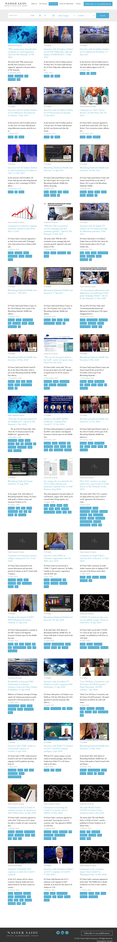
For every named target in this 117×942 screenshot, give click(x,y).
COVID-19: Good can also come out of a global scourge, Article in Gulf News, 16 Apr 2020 (92, 621)
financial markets (103, 253)
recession (103, 577)
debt (26, 770)
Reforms (17, 385)
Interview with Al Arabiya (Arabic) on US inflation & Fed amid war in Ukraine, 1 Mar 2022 (21, 114)
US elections (83, 388)
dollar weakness (99, 381)
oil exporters (12, 447)
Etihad (65, 505)
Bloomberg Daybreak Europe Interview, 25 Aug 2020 (21, 482)
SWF (81, 715)
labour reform (48, 446)
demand (27, 440)
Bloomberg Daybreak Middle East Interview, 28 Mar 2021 (93, 169)
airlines (46, 505)
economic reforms (92, 320)
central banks (12, 770)
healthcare (83, 647)
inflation (57, 76)
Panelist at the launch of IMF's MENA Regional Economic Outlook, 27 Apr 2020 (21, 620)
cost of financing (29, 832)
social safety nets (85, 525)
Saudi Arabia (11, 79)
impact (31, 770)
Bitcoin (46, 192)
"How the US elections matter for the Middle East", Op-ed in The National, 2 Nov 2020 (21, 422)
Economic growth (62, 893)
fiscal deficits (63, 832)
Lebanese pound (12, 256)
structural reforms (49, 512)
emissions (89, 644)
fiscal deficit (11, 583)
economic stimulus (20, 897)
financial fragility (27, 320)
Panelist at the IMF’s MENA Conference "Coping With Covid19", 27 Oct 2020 (56, 422)
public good (104, 647)
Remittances (83, 897)
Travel (64, 512)
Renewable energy (85, 326)
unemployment (58, 450)
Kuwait (10, 900)
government (18, 253)
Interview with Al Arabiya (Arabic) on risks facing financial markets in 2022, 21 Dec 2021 (22, 170)
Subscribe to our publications (98, 4)
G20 (64, 708)
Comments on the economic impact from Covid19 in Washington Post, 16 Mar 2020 (93, 872)
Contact (78, 4)
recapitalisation (29, 709)
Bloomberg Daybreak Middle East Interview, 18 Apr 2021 (57, 169)
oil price (63, 446)
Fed (52, 76)
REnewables (52, 385)
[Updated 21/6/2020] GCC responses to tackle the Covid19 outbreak (21, 872)
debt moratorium (56, 708)
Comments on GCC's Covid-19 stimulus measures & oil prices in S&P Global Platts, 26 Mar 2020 (22, 810)
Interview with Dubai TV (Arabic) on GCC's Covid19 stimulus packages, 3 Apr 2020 (57, 748)
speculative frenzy (49, 323)
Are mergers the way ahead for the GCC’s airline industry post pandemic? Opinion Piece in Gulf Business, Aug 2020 (57, 485)
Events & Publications (66, 4)
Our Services (43, 4)
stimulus (53, 195)
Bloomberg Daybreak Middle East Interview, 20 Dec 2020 (21, 358)
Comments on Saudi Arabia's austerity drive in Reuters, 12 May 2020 (92, 558)
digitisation (95, 511)
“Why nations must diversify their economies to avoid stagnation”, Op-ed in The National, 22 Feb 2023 (20, 53)
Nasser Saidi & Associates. (89, 938)
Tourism (59, 512)
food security (98, 644)
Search (102, 15)
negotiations (63, 583)
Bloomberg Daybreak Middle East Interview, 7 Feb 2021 (21, 291)
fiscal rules (83, 515)
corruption (47, 443)
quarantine (28, 900)
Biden (81, 253)
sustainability (83, 259)
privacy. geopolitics (93, 647)
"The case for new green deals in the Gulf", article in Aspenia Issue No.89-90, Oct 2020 (58, 360)
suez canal (90, 195)
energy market (103, 320)
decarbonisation (64, 381)
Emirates (59, 505)
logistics (53, 253)
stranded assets (62, 385)
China (59, 192)
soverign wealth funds (19, 647)
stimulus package (103, 712)
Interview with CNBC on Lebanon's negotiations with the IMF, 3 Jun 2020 (58, 558)
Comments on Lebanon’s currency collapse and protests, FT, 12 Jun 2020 (21, 558)
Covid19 (10, 76)
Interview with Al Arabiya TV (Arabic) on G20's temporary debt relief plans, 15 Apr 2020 (57, 684)
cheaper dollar (12, 440)
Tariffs (10, 450)
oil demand (92, 835)
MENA (56, 446)
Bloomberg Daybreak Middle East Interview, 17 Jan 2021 (57, 291)
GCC (26, 76)
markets (46, 195)
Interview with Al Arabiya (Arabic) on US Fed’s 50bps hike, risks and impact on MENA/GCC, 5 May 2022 (58, 53)
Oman (16, 900)
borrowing (11, 832)
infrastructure (90, 256)
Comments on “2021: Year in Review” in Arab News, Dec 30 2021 (93, 113)
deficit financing (84, 511)
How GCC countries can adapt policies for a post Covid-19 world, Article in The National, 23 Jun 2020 (93, 485)
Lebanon (21, 256)
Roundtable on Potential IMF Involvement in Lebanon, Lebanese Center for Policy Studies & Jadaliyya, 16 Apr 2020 (22, 685)
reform (10, 712)
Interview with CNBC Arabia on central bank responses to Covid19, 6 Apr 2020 (22, 748)
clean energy (47, 381)
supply (30, 447)
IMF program (12, 709)
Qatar (21, 900)
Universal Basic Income (14, 777)
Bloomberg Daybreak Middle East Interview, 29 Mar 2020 (93, 747)
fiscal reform (103, 511)
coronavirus (19, 832)
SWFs (46, 450)
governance (62, 443)
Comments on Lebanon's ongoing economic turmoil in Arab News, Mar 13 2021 (21, 229)
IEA (22, 444)
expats (89, 577)
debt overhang (19, 835)
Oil (35, 444)
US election (68, 450)
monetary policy (100, 518)
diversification (19, 76)
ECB (20, 511)
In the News (53, 4)
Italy (9, 323)
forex (18, 583)
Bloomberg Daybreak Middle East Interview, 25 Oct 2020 (93, 420)
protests (103, 893)
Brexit (53, 320)
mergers (57, 509)
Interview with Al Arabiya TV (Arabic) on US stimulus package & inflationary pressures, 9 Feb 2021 (94, 230)
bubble (87, 253)
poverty (10, 259)
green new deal (98, 515)
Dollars (26, 580)
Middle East (96, 137)
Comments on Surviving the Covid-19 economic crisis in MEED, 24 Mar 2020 (56, 810)
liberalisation (92, 323)
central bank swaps (85, 508)
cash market (11, 580)
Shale (54, 838)
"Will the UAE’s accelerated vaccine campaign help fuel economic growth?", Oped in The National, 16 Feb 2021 (58, 230)
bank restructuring (13, 706)
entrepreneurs (100, 708)
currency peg (90, 708)
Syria (16, 586)
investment (83, 323)
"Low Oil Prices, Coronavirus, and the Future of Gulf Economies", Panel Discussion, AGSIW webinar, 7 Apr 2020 (93, 685)
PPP (34, 644)
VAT (90, 580)
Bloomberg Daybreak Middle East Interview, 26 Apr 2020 (57, 618)
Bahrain (10, 893)
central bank (18, 893)
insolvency (83, 518)
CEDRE (23, 706)
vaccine (46, 256)
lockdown (29, 256)
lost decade (54, 583)
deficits (27, 835)
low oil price (96, 832)
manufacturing (62, 253)
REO (69, 446)
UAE (18, 79)
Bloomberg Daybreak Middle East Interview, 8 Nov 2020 (93, 358)
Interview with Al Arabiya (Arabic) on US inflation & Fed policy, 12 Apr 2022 (93, 52)
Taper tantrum (12, 326)
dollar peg (11, 444)
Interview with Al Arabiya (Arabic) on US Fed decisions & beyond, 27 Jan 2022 (58, 113)
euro (25, 511)
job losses (95, 577)
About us (34, 4)
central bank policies (58, 644)
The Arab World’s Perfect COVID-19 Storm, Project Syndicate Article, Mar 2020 (92, 810)
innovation (88, 712)
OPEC (99, 835)
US (58, 195)
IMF (81, 385)
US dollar (65, 647)
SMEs (94, 712)
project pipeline (48, 835)
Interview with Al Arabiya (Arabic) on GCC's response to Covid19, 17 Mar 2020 (57, 872)
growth (89, 137)
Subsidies (46, 388)
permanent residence (86, 521)
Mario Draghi (16, 323)
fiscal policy (47, 897)
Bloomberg (53, 192)
